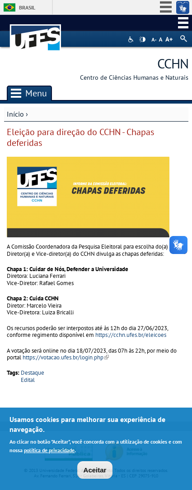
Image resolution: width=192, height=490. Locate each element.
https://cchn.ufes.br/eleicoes (130, 335)
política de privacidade (49, 452)
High (142, 39)
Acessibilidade (131, 39)
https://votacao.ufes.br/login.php (66, 357)
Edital (28, 380)
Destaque (32, 373)
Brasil (27, 7)
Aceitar (95, 472)
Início (15, 113)
